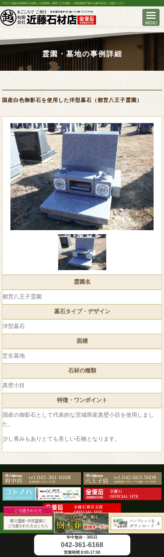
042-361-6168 (82, 545)
